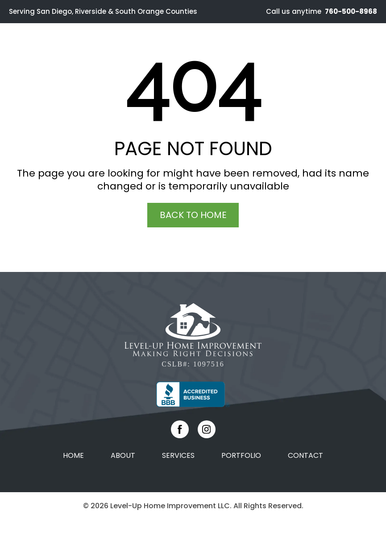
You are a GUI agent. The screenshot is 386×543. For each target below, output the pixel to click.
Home (73, 455)
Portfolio (241, 455)
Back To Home (193, 215)
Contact (305, 455)
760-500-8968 (350, 11)
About (123, 455)
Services (178, 455)
